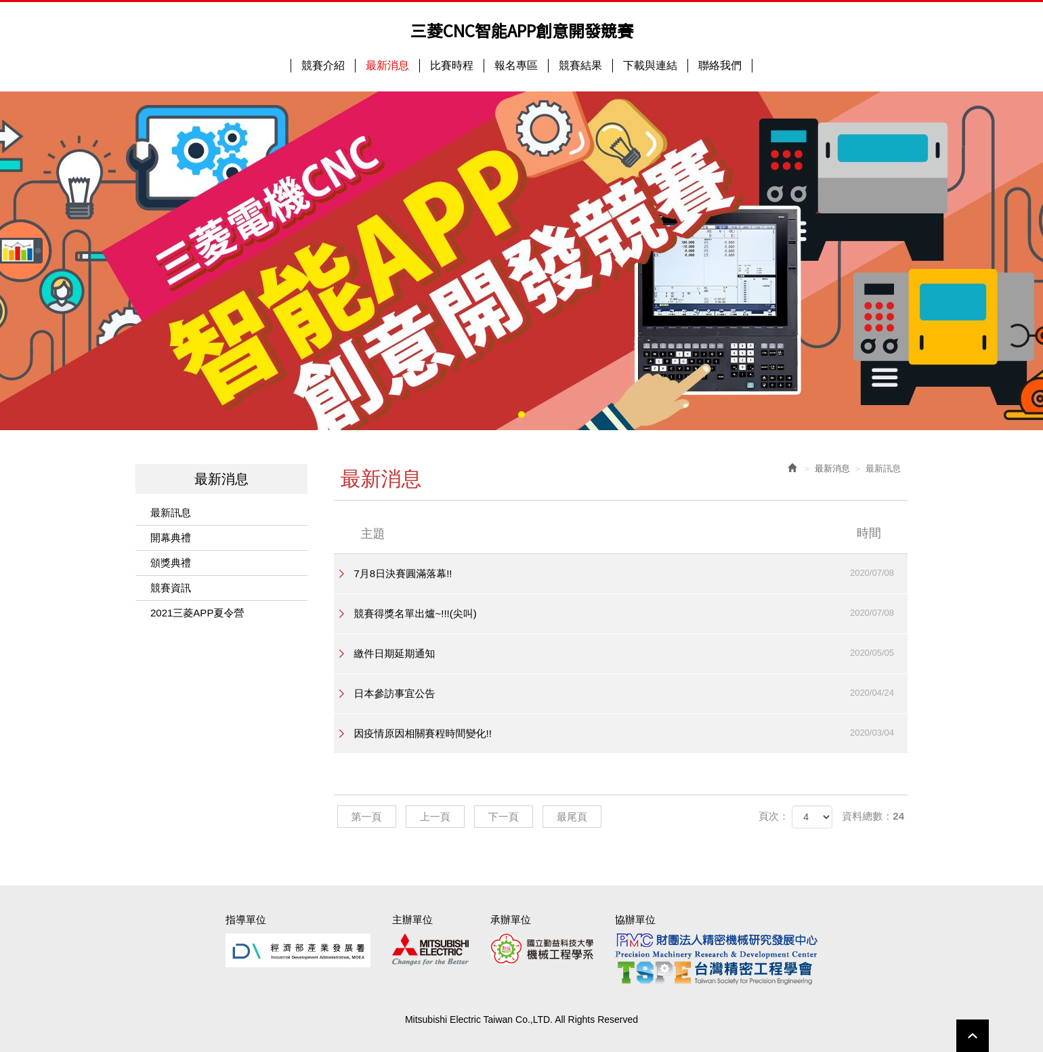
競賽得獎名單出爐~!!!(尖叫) (631, 613)
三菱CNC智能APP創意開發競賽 (521, 30)
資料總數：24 (873, 816)
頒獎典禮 (170, 562)
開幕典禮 (170, 537)
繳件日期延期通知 (631, 653)
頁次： (774, 816)
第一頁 (367, 816)
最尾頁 (572, 816)
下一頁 (503, 816)
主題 (629, 533)
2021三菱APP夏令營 (197, 612)
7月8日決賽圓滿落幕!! (631, 573)
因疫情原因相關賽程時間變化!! (631, 733)
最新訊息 (170, 512)
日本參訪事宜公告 (631, 693)
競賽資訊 (170, 587)
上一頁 (435, 816)
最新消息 (832, 468)
